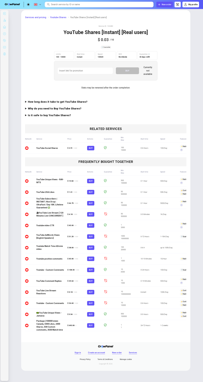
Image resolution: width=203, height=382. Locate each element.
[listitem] (4, 13)
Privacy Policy (85, 359)
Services (133, 352)
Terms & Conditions (105, 359)
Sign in (78, 352)
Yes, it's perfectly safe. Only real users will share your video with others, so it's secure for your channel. (105, 115)
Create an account (96, 352)
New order (117, 352)
